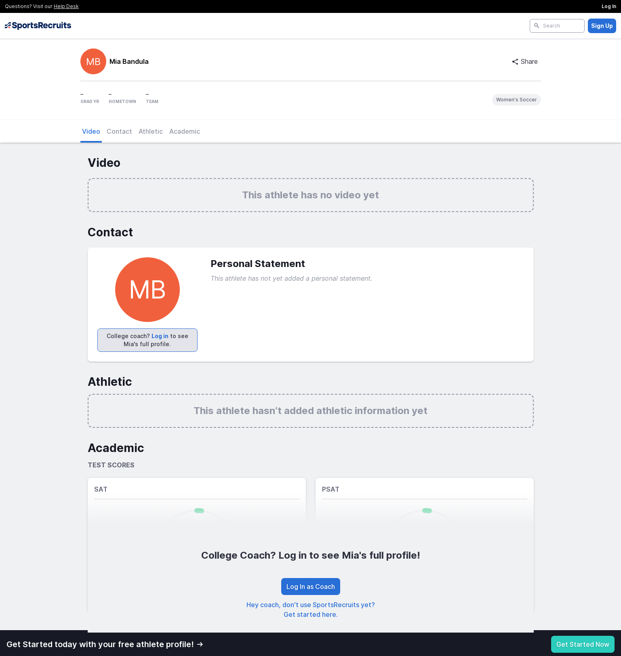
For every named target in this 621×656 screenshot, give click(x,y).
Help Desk (66, 6)
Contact (119, 131)
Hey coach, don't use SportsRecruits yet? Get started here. (310, 609)
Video (91, 131)
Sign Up (602, 25)
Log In (609, 6)
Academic (184, 131)
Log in (160, 335)
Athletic (151, 131)
